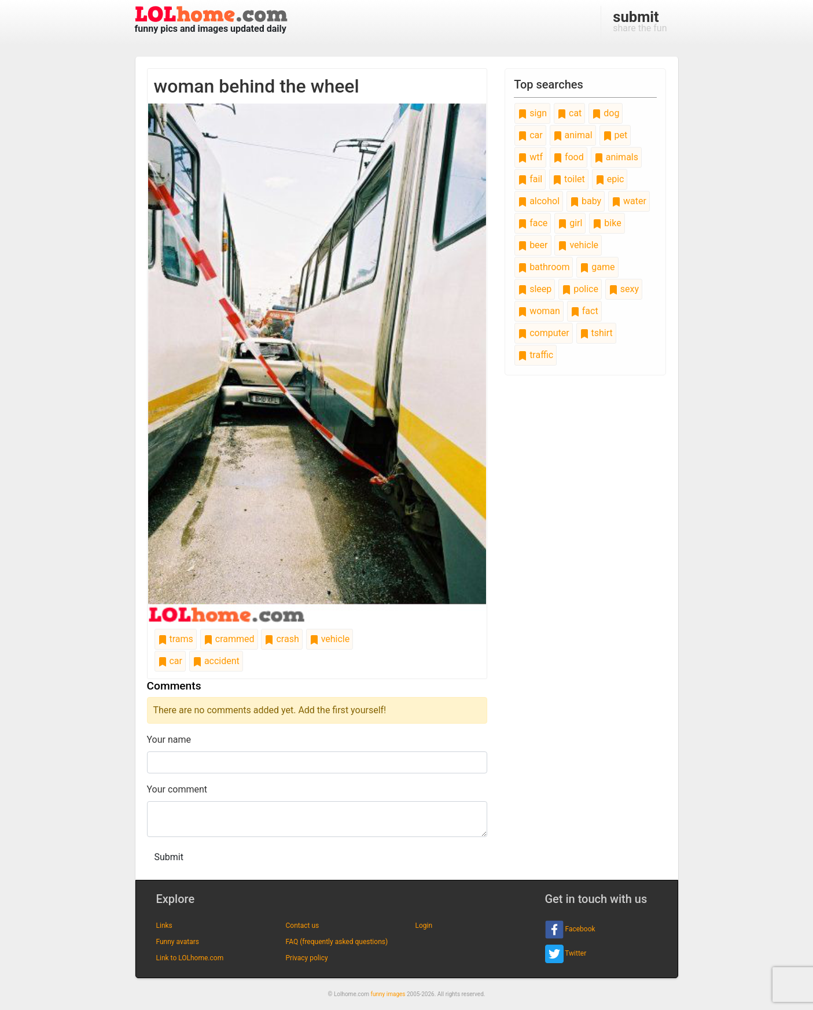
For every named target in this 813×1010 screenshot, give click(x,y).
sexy (624, 288)
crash (281, 638)
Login (424, 925)
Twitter (566, 954)
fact (584, 310)
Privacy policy (307, 958)
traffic (535, 354)
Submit (168, 857)
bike (607, 223)
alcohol (539, 201)
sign (532, 113)
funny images (388, 994)
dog (605, 113)
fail (530, 179)
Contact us (302, 925)
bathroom (543, 266)
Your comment (177, 789)
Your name (169, 739)
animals (616, 157)
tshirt (596, 332)
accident (216, 660)
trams (175, 638)
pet (615, 135)
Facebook (570, 929)
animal (573, 135)
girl (570, 223)
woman (539, 310)
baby (585, 201)
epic (609, 179)
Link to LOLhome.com (190, 958)
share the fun (640, 21)
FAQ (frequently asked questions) (337, 942)
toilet (569, 179)
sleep (534, 288)
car (170, 660)
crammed (229, 638)
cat (569, 113)
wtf (530, 157)
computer (543, 332)
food (568, 157)
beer (532, 244)
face (532, 223)
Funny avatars (177, 942)
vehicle (330, 638)
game (597, 266)
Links (164, 925)
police (580, 288)
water (629, 201)
